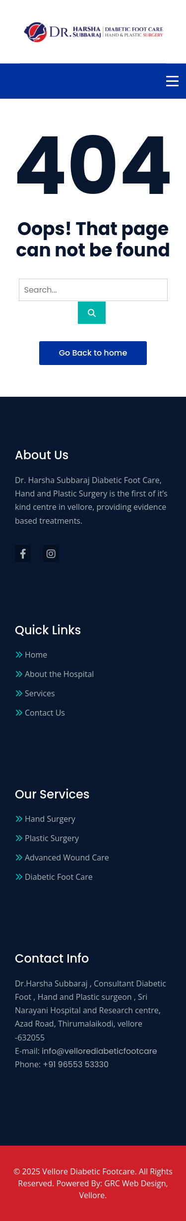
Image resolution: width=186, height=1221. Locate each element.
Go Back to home (93, 353)
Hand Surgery (50, 818)
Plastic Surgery (52, 838)
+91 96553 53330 (76, 1064)
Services (40, 693)
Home (36, 654)
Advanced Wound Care (67, 857)
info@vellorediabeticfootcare (99, 1051)
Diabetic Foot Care (59, 876)
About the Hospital (59, 674)
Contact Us (45, 712)
